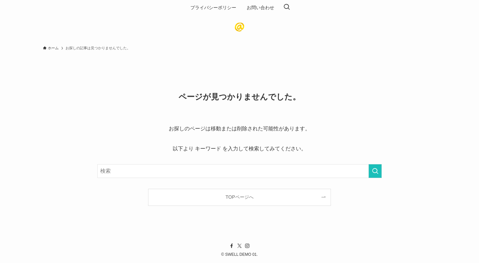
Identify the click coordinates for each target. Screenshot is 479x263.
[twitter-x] (239, 246)
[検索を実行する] (375, 171)
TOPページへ (239, 197)
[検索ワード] (239, 171)
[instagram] (247, 246)
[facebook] (232, 246)
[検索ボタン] (286, 7)
